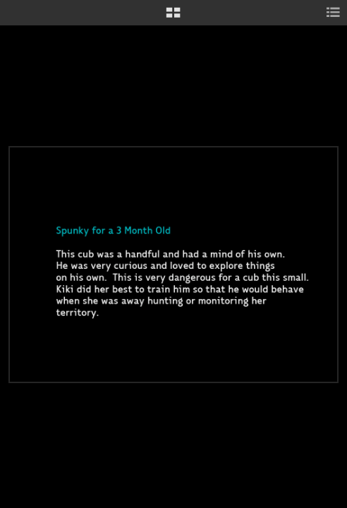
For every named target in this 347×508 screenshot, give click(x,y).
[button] (173, 17)
